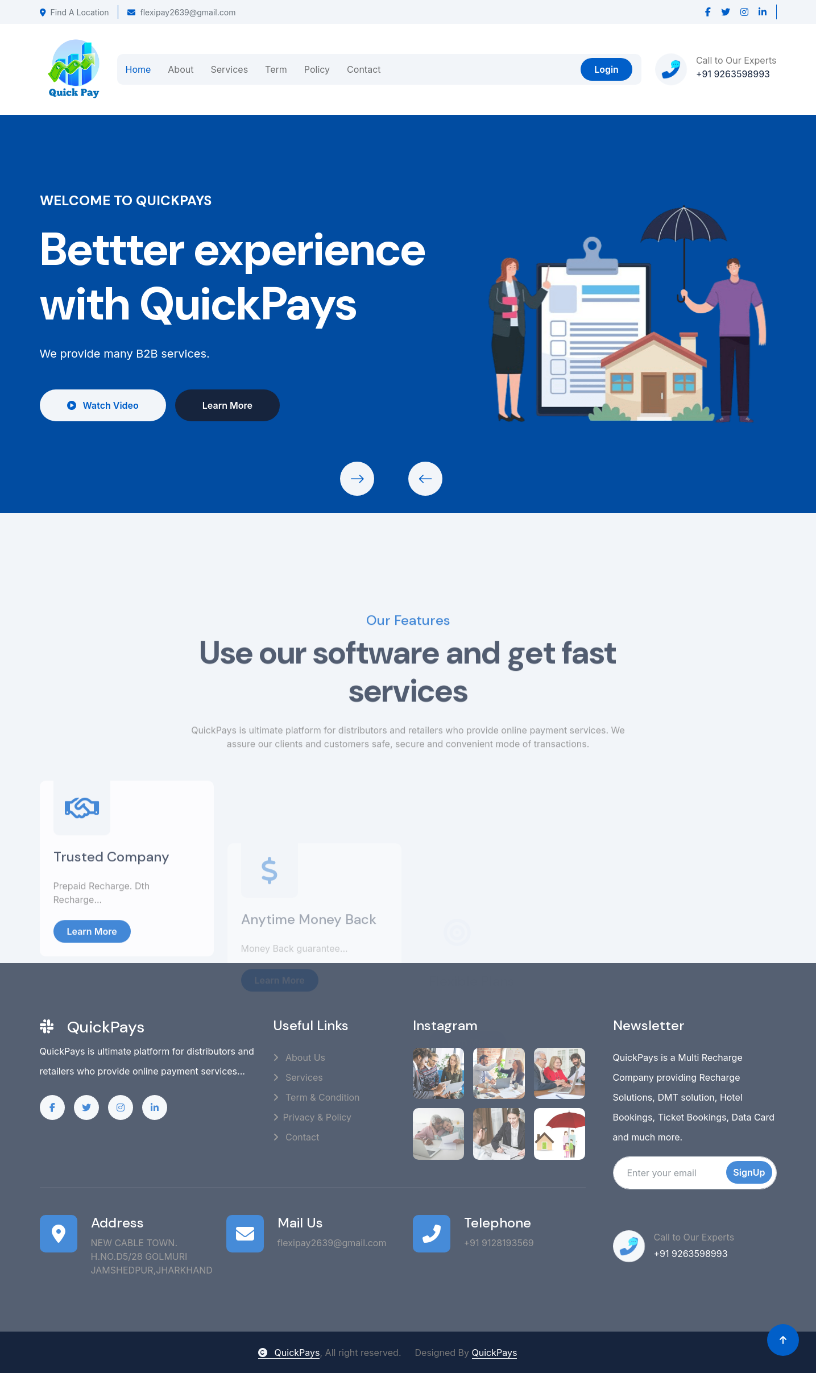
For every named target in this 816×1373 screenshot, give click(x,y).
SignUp (749, 1172)
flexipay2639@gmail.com (181, 12)
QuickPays (289, 1352)
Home (138, 69)
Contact (363, 69)
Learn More (225, 405)
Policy (317, 69)
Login (606, 69)
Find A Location (74, 12)
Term (276, 69)
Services (229, 69)
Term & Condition (316, 1097)
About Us (299, 1057)
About (180, 69)
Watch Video (100, 405)
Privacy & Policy (312, 1117)
